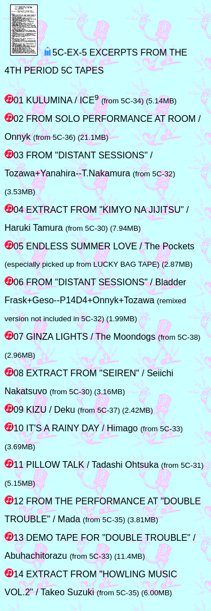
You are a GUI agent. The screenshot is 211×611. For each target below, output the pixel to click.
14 (14, 574)
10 (14, 428)
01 (14, 100)
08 (14, 373)
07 (14, 336)
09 (14, 409)
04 (14, 210)
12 (14, 501)
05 (14, 246)
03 (14, 155)
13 (14, 537)
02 (14, 119)
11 (14, 464)
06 (14, 282)
